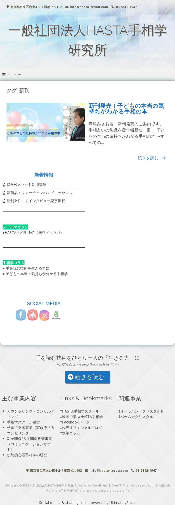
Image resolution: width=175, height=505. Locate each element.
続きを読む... (152, 158)
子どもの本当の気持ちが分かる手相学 (37, 273)
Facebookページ (76, 422)
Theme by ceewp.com (138, 485)
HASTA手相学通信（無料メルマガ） (34, 232)
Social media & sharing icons (64, 502)
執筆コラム (71, 433)
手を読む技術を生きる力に (27, 268)
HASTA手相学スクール (80, 411)
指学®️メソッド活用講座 (26, 184)
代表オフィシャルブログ (82, 427)
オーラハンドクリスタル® (142, 411)
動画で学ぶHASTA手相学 (82, 416)
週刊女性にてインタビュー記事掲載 (36, 200)
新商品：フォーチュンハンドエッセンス (39, 192)
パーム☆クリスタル (136, 416)
